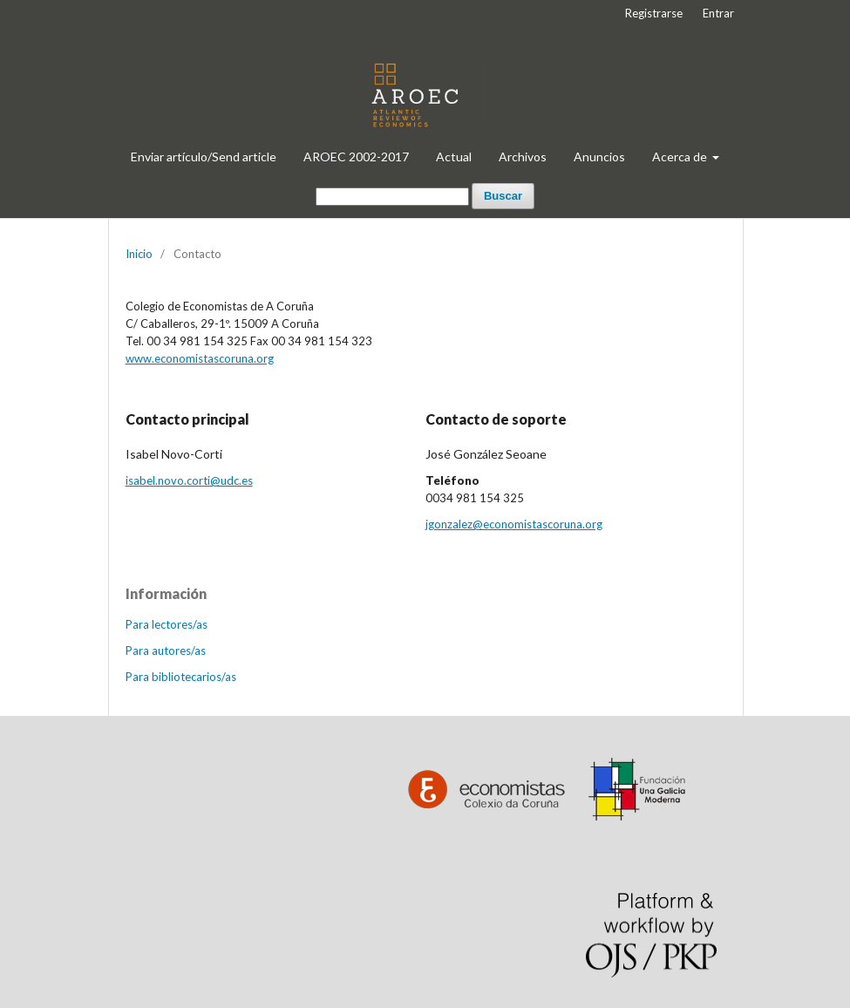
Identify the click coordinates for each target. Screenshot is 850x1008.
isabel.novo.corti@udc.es (189, 480)
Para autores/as (166, 650)
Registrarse (654, 13)
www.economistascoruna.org (200, 358)
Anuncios (599, 156)
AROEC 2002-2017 (356, 156)
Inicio (139, 254)
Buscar (503, 195)
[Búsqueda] (392, 196)
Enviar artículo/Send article (203, 156)
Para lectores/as (166, 624)
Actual (454, 156)
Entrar (718, 13)
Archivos (523, 156)
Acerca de (681, 156)
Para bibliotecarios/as (181, 677)
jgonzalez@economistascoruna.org (513, 524)
